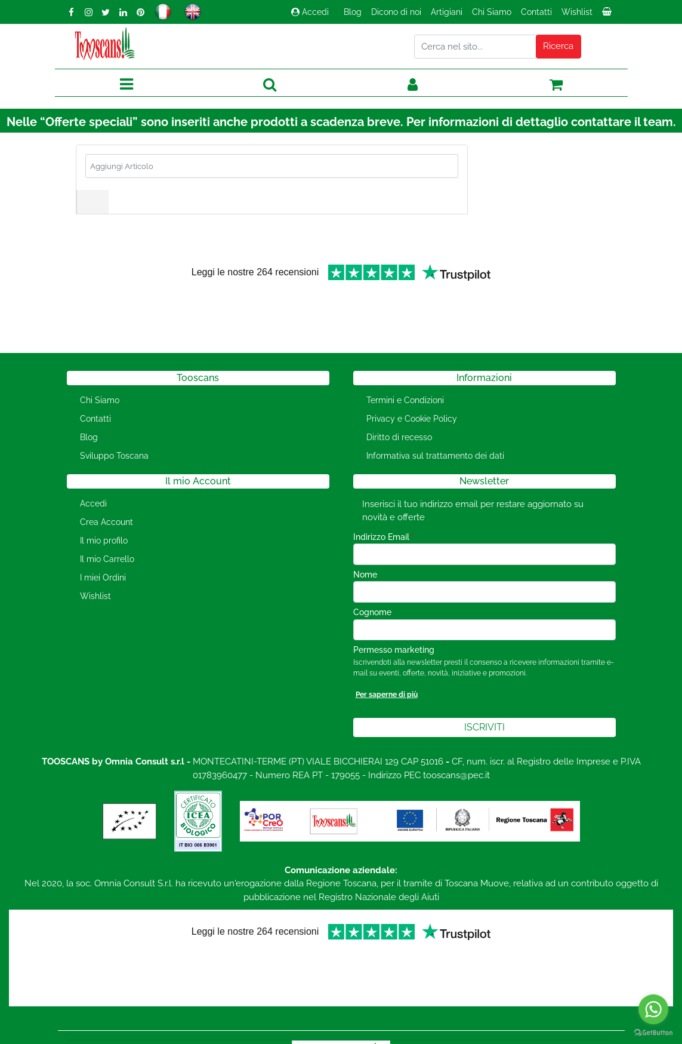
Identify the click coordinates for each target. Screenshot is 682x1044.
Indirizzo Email (384, 497)
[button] (558, 47)
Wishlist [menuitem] (576, 12)
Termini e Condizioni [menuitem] (405, 361)
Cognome (372, 573)
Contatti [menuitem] (536, 12)
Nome (365, 535)
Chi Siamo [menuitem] (491, 12)
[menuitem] (608, 15)
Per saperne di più (387, 655)
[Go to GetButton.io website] (653, 1032)
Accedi (310, 12)
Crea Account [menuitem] (106, 482)
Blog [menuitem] (353, 12)
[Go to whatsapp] (653, 1009)
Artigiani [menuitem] (446, 12)
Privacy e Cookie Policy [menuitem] (411, 379)
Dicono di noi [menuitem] (396, 12)
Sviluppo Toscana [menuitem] (114, 416)
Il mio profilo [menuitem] (104, 501)
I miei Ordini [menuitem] (103, 538)
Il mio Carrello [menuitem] (107, 519)
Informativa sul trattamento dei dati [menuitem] (435, 416)
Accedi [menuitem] (93, 464)
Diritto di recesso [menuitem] (399, 398)
